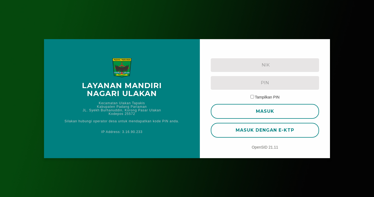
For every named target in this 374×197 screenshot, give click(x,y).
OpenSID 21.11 (265, 147)
